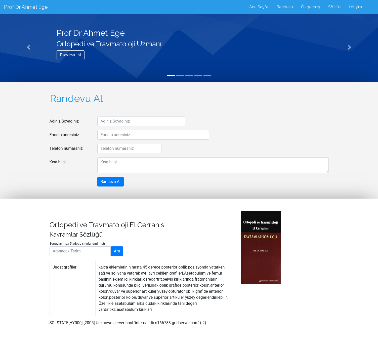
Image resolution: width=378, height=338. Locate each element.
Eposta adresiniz (64, 134)
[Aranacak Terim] (80, 251)
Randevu (284, 7)
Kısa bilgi (58, 162)
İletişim (355, 7)
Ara (117, 251)
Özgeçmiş (310, 7)
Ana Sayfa (258, 7)
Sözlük (334, 7)
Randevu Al (70, 55)
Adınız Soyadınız (64, 121)
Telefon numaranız (66, 148)
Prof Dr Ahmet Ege (26, 7)
